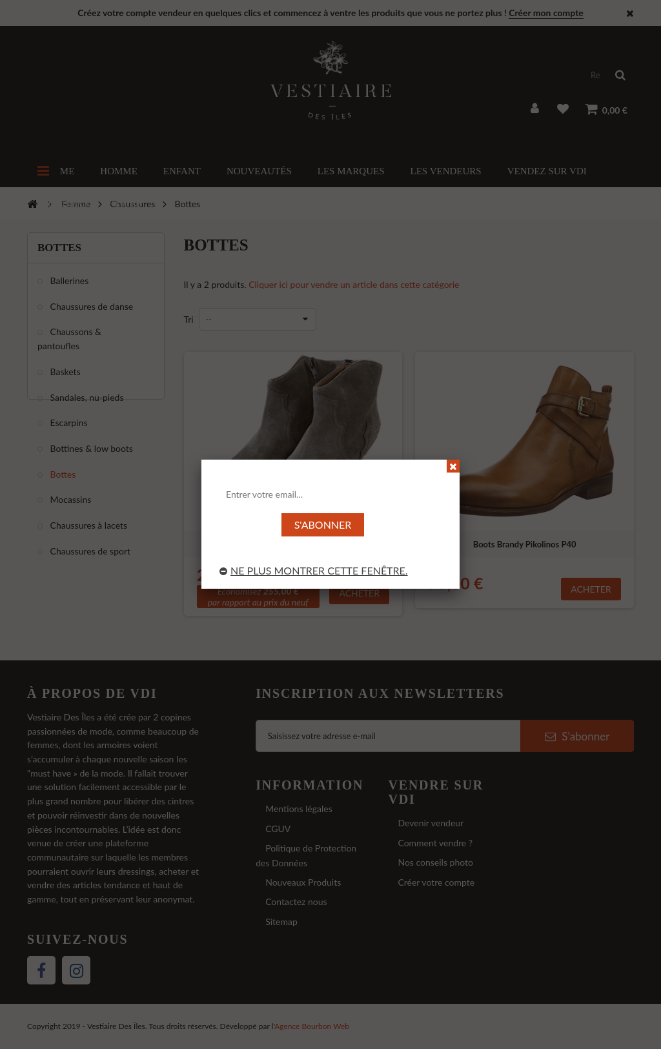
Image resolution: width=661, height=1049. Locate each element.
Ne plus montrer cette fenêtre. (313, 570)
